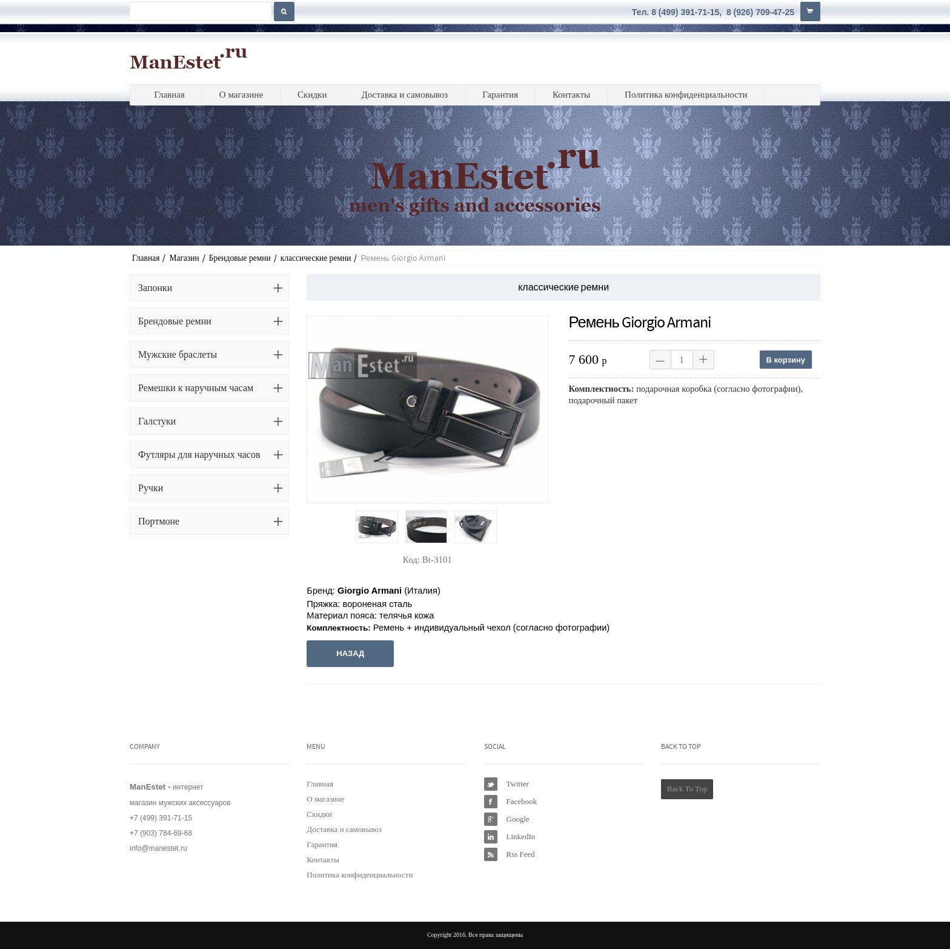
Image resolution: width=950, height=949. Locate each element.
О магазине (241, 94)
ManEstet (189, 58)
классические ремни (316, 258)
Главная (169, 94)
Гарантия (500, 94)
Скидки (312, 94)
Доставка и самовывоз (404, 94)
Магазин (184, 258)
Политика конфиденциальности (686, 94)
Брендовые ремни (240, 258)
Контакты (571, 94)
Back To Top (687, 788)
